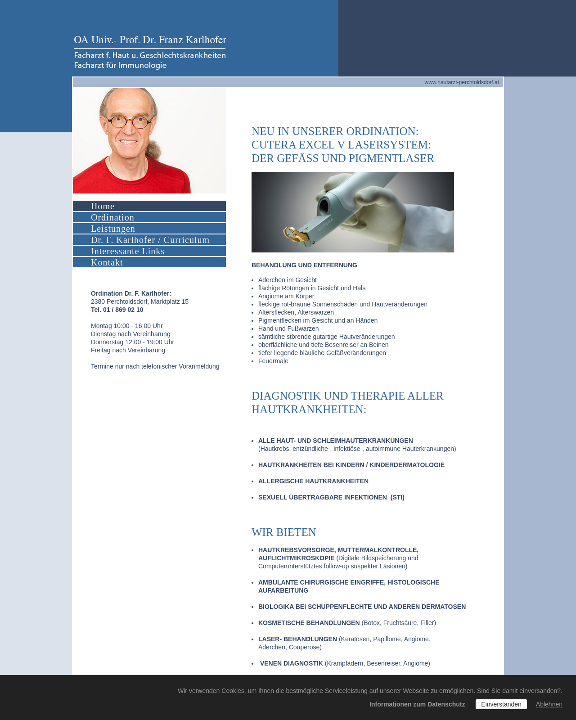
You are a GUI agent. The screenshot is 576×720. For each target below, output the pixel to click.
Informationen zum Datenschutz (417, 704)
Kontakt (107, 262)
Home (103, 206)
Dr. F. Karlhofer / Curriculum (150, 240)
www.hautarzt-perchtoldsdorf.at (462, 82)
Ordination (113, 217)
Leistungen (113, 229)
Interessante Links (128, 251)
